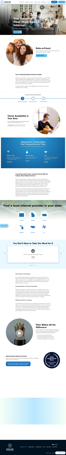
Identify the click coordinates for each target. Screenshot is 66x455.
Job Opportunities (38, 446)
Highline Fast (5, 2)
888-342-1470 (23, 447)
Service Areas (48, 446)
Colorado (21, 183)
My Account (62, 2)
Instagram (54, 444)
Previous (5, 252)
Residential (27, 2)
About (39, 2)
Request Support (31, 446)
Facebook (53, 444)
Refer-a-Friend (21, 2)
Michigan (32, 183)
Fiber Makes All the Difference (19, 333)
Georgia (24, 183)
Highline (10, 447)
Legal (44, 446)
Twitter (56, 444)
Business (31, 2)
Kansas (28, 183)
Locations (35, 2)
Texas (41, 183)
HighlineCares (43, 2)
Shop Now (54, 2)
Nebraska (36, 183)
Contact (48, 2)
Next (61, 252)
